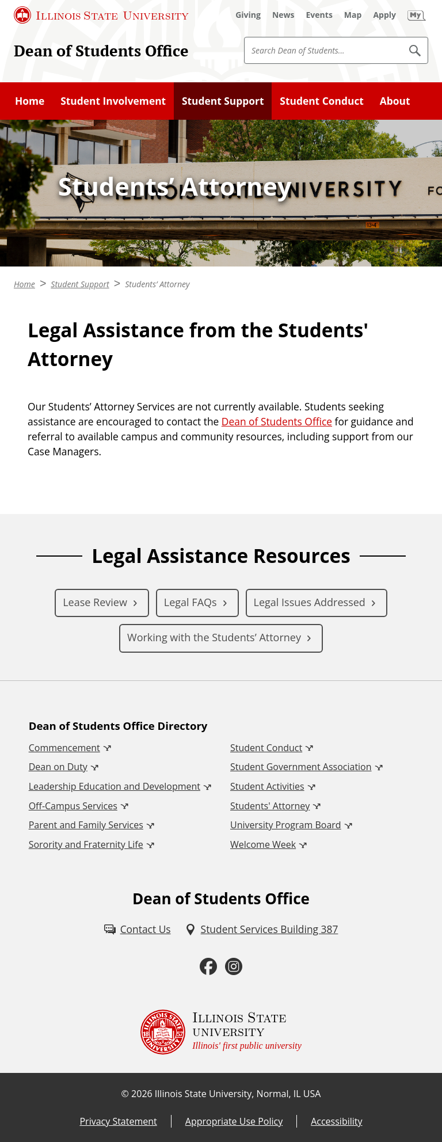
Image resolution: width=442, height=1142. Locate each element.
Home (29, 101)
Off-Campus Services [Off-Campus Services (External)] (73, 806)
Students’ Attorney (157, 284)
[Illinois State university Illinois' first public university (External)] (221, 1032)
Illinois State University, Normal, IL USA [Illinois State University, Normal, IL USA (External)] (238, 1093)
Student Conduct (322, 101)
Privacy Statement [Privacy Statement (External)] (118, 1121)
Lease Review (95, 602)
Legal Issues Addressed (309, 602)
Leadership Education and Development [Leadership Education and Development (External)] (114, 786)
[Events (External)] (319, 15)
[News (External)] (283, 15)
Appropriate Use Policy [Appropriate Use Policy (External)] (234, 1121)
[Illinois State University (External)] (101, 15)
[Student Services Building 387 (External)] (261, 929)
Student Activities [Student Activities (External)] (267, 786)
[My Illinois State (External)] (416, 15)
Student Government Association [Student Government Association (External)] (301, 766)
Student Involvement (113, 101)
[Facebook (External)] (208, 966)
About (395, 101)
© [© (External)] (125, 1093)
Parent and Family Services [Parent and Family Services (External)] (86, 825)
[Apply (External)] (384, 15)
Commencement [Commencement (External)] (64, 747)
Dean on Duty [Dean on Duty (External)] (58, 766)
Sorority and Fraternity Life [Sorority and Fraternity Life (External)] (86, 844)
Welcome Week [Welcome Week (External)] (263, 844)
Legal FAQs (190, 602)
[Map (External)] (353, 15)
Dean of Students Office (101, 50)
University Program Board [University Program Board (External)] (285, 825)
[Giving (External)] (248, 15)
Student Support (223, 101)
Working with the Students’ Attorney (214, 637)
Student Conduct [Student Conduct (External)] (266, 747)
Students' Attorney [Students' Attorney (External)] (270, 806)
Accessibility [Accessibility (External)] (336, 1121)
